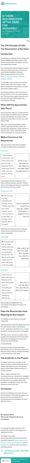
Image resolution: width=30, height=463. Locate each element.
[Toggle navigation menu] (27, 3)
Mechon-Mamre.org (20, 440)
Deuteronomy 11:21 (6, 191)
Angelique (8, 31)
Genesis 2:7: (4, 150)
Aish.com (4, 442)
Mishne (22, 329)
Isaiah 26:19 (4, 237)
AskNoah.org (5, 445)
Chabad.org (18, 442)
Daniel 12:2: (4, 270)
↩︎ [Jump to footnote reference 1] (14, 453)
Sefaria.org (10, 442)
